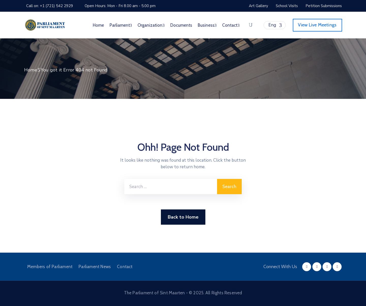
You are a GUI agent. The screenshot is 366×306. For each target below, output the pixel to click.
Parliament (121, 25)
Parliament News (95, 266)
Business (207, 25)
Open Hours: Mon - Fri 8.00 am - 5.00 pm (120, 5)
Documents (181, 25)
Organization (151, 25)
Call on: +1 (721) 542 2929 (49, 5)
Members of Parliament (49, 266)
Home (98, 25)
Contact (231, 25)
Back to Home (183, 217)
